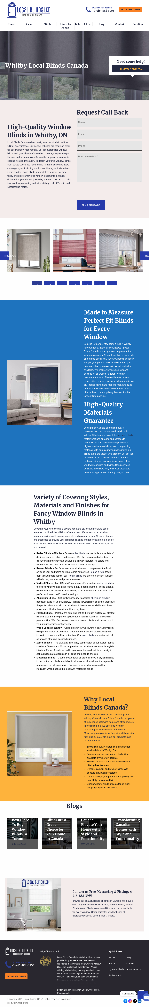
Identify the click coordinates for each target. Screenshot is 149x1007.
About (29, 24)
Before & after (116, 975)
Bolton (60, 990)
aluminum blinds (99, 598)
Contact (119, 24)
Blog (101, 24)
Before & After (83, 24)
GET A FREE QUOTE (130, 9)
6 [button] (100, 284)
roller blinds (79, 553)
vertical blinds (104, 583)
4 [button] (75, 284)
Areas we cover (133, 969)
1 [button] (37, 284)
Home (11, 24)
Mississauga (74, 973)
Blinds (47, 24)
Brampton (95, 973)
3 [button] (62, 284)
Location (138, 24)
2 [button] (50, 284)
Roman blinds (45, 168)
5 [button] (87, 284)
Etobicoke (85, 973)
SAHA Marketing (19, 1003)
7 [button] (112, 284)
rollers (66, 168)
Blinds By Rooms (65, 26)
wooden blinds (125, 435)
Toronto (64, 973)
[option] (28, 250)
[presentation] (99, 190)
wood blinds (29, 172)
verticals (57, 168)
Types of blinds (116, 969)
